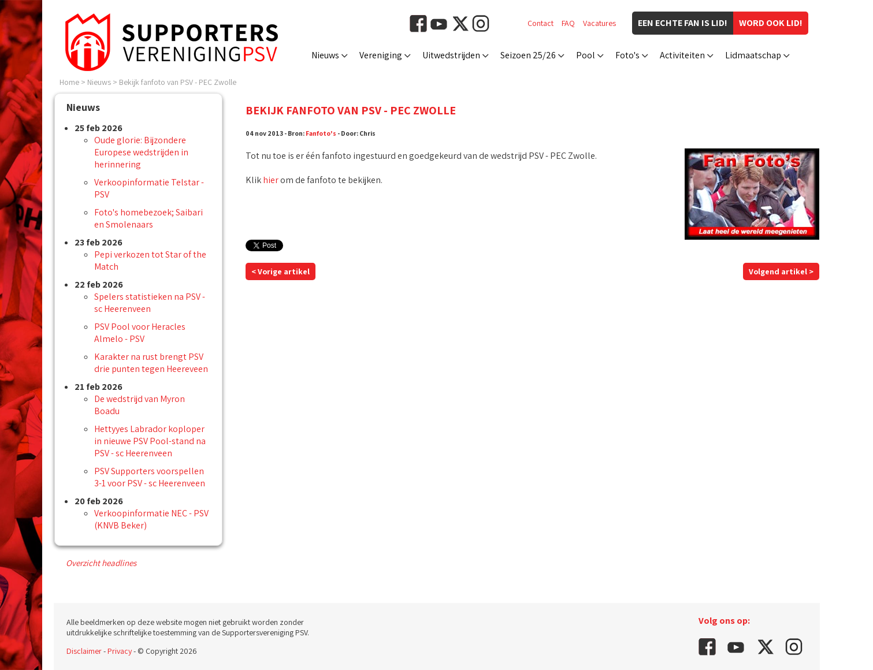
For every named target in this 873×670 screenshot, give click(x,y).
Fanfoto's (321, 133)
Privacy (119, 651)
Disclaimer (84, 651)
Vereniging (380, 55)
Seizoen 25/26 (528, 55)
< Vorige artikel (280, 271)
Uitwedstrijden (451, 55)
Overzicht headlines (101, 562)
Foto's (627, 55)
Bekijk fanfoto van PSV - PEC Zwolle (177, 82)
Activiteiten (682, 55)
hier (270, 180)
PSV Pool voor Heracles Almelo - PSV (139, 333)
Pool (585, 55)
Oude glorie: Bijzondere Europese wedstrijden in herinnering (141, 152)
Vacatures (599, 23)
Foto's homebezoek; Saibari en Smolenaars (148, 218)
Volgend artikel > (781, 271)
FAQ (568, 23)
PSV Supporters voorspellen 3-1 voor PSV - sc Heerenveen (149, 477)
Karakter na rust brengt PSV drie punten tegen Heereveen (151, 363)
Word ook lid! (771, 23)
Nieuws (325, 55)
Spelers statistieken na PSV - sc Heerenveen (149, 303)
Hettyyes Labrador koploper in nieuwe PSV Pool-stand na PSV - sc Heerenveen (150, 441)
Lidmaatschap (753, 55)
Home (69, 82)
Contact (540, 23)
